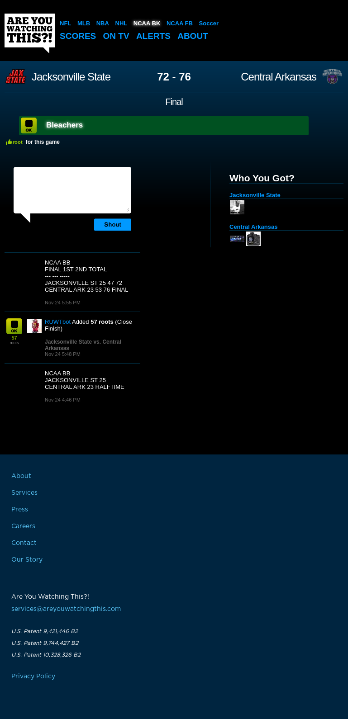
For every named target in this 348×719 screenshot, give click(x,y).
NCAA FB (180, 23)
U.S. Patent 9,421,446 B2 (44, 631)
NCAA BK (146, 23)
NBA (102, 23)
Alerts (153, 36)
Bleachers (64, 125)
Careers (23, 526)
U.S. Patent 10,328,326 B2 (46, 655)
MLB (83, 23)
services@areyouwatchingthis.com (66, 609)
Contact (24, 543)
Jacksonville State (71, 76)
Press (19, 509)
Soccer (209, 23)
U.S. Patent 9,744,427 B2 (44, 643)
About (192, 36)
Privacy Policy (33, 676)
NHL (121, 23)
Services (24, 493)
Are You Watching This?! (30, 33)
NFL (65, 23)
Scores (78, 36)
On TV (116, 36)
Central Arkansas (278, 76)
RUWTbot (58, 321)
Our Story (27, 560)
